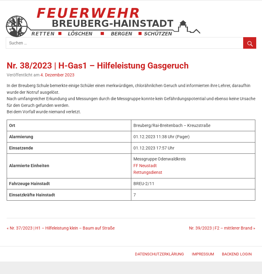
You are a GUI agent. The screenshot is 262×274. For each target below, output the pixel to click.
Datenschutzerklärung (159, 254)
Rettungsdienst (147, 172)
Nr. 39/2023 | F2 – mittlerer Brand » (222, 228)
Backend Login (237, 254)
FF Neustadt (145, 165)
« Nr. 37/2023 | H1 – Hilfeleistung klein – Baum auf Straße (61, 228)
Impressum (203, 254)
